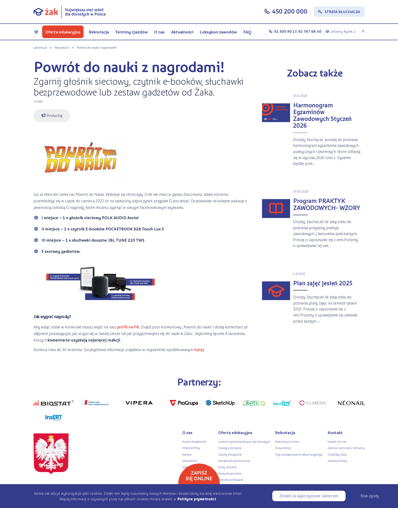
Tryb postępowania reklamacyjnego (299, 454)
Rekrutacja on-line (287, 441)
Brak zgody (370, 495)
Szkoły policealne (230, 448)
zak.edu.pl (40, 47)
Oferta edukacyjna (62, 31)
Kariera (187, 454)
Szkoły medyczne (230, 454)
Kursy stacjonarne (229, 473)
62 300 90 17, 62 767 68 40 (297, 31)
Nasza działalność (194, 441)
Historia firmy (191, 448)
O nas (159, 31)
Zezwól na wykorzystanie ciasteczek (308, 495)
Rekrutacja (99, 31)
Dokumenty (283, 448)
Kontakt (335, 432)
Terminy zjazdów (131, 31)
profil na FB (128, 326)
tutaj (198, 349)
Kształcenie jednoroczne (234, 461)
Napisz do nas (337, 441)
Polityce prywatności (196, 499)
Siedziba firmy (337, 461)
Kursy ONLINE (227, 467)
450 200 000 (289, 11)
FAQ (247, 31)
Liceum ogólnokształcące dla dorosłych (244, 441)
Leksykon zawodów (218, 31)
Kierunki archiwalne (230, 480)
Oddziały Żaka (337, 454)
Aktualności (182, 31)
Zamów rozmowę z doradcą (346, 448)
